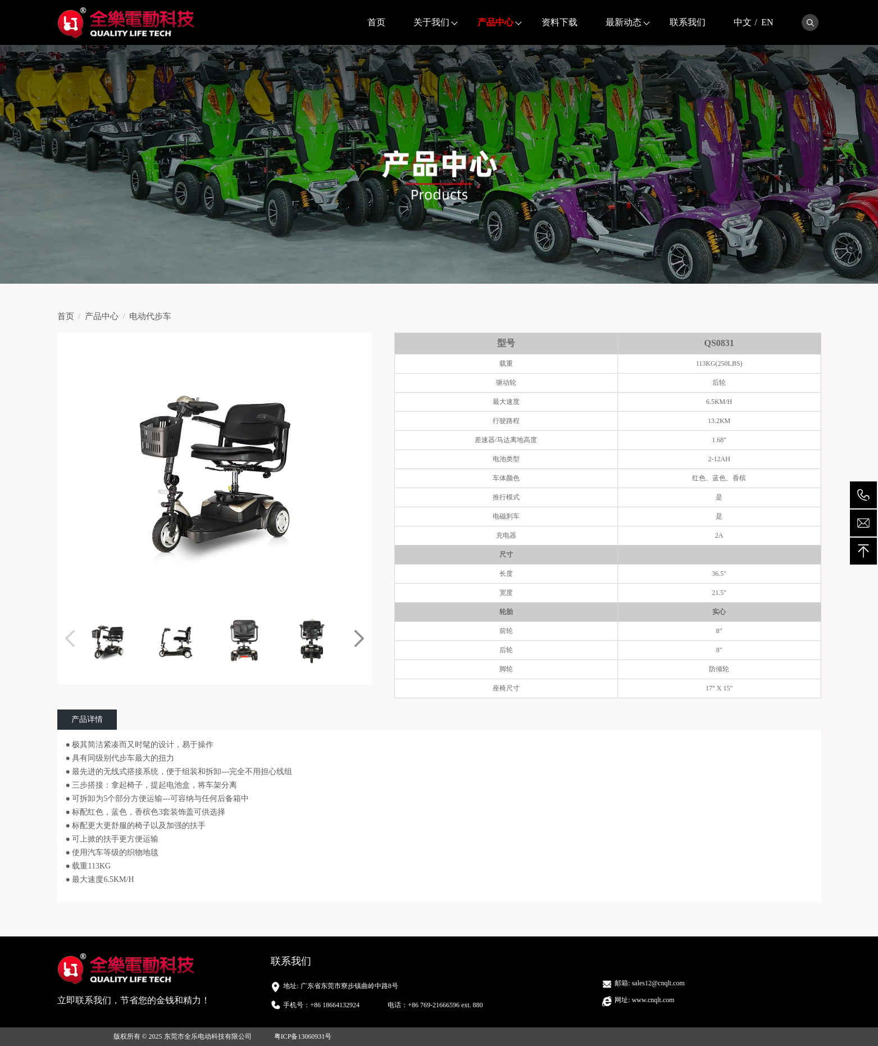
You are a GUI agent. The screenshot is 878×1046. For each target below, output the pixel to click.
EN (767, 22)
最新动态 (624, 22)
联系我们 (688, 22)
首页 (376, 22)
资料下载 (559, 22)
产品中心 (495, 22)
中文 (743, 22)
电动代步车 (150, 316)
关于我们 (431, 22)
